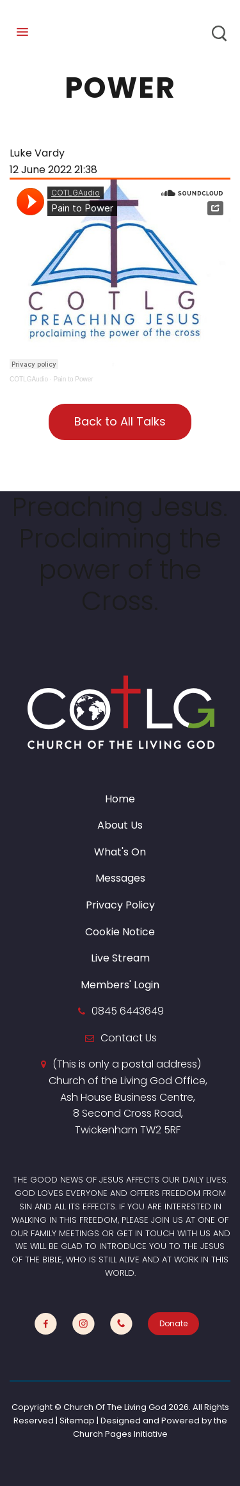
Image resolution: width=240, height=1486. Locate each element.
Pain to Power (73, 379)
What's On (120, 852)
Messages (120, 878)
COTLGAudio (29, 379)
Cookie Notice (120, 931)
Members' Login (120, 984)
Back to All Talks (120, 421)
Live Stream (120, 958)
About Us (120, 825)
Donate (173, 1323)
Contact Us (128, 1037)
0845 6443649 (128, 1011)
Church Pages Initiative (120, 1434)
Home (120, 799)
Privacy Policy (120, 905)
